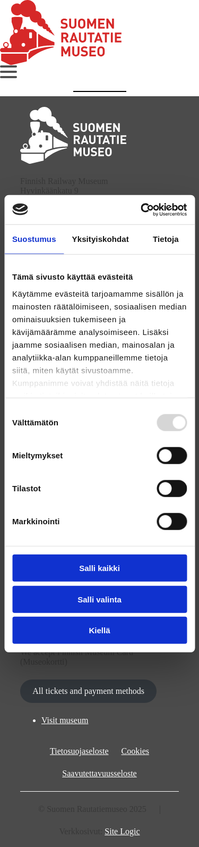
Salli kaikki (99, 568)
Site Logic (122, 831)
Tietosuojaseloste (79, 751)
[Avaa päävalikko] (8, 71)
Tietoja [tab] (166, 239)
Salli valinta (99, 598)
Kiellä (99, 630)
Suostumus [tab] (34, 239)
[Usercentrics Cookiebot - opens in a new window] (142, 209)
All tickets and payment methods (88, 690)
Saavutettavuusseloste (99, 773)
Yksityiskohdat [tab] (100, 239)
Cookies (135, 751)
